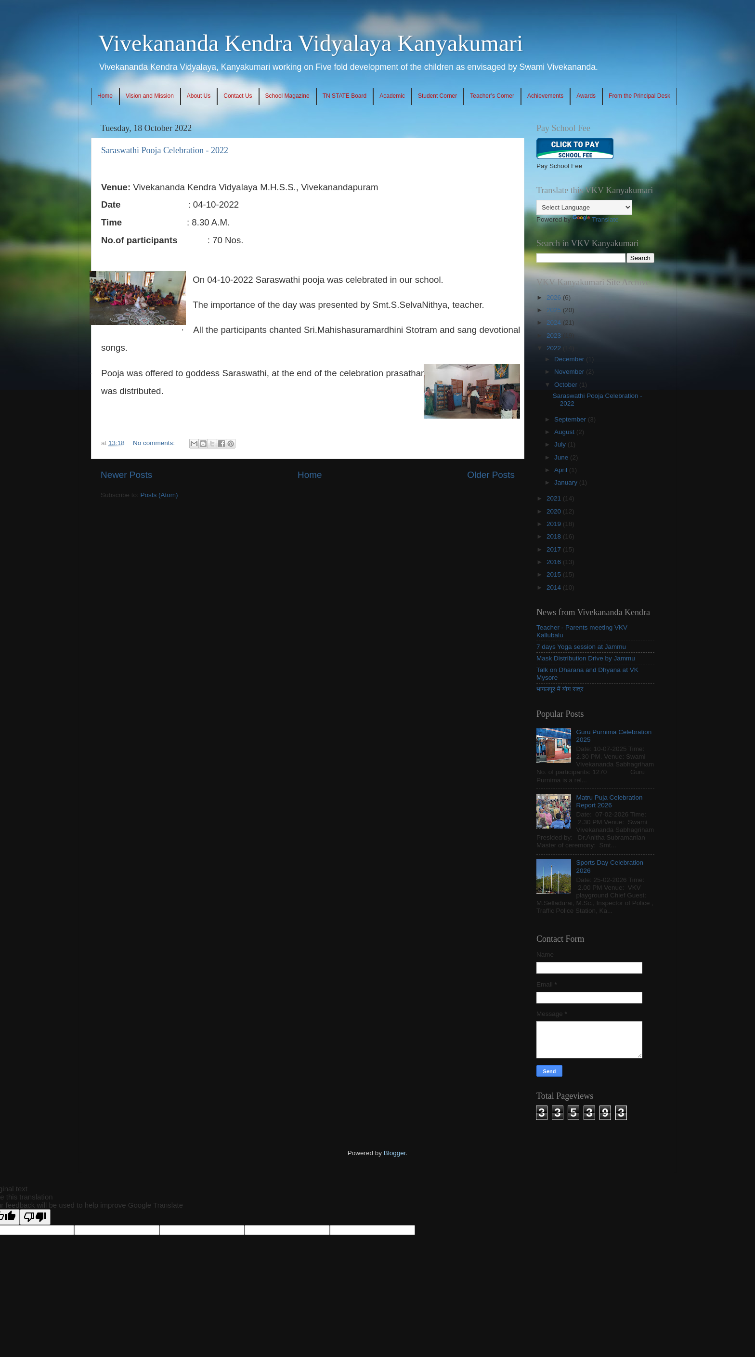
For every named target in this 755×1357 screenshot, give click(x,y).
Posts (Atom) (159, 495)
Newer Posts (126, 475)
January (566, 482)
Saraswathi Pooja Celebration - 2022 (164, 150)
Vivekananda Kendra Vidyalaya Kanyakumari (310, 43)
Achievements (545, 95)
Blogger (395, 1153)
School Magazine (287, 95)
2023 (555, 335)
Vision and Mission (150, 95)
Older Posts (491, 475)
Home (105, 95)
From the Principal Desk (639, 95)
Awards (586, 95)
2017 (555, 549)
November (570, 371)
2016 (555, 562)
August (565, 431)
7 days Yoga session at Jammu (581, 646)
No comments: (155, 443)
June (562, 457)
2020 (555, 511)
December (570, 359)
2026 (555, 297)
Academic (392, 95)
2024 (555, 322)
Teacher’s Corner (492, 95)
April (561, 470)
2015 (555, 574)
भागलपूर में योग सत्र (559, 689)
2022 (555, 348)
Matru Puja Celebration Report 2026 (609, 801)
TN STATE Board (345, 95)
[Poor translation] (35, 1217)
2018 (555, 536)
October (566, 384)
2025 (555, 310)
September (571, 419)
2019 (555, 523)
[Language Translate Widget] (584, 207)
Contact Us (237, 95)
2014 (555, 587)
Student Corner (437, 95)
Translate (596, 219)
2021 (555, 498)
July (561, 444)
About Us (198, 95)
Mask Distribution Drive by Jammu (585, 658)
